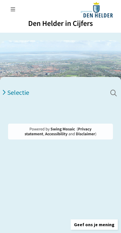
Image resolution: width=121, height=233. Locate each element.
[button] (94, 224)
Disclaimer (85, 134)
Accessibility (56, 134)
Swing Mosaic (63, 129)
